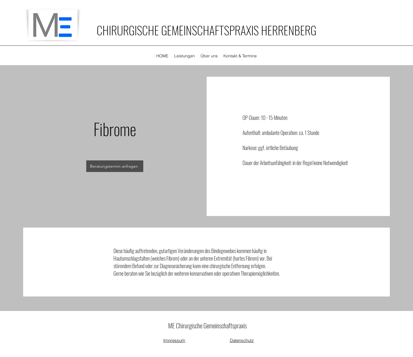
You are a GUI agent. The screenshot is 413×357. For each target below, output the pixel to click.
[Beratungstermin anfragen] (114, 166)
